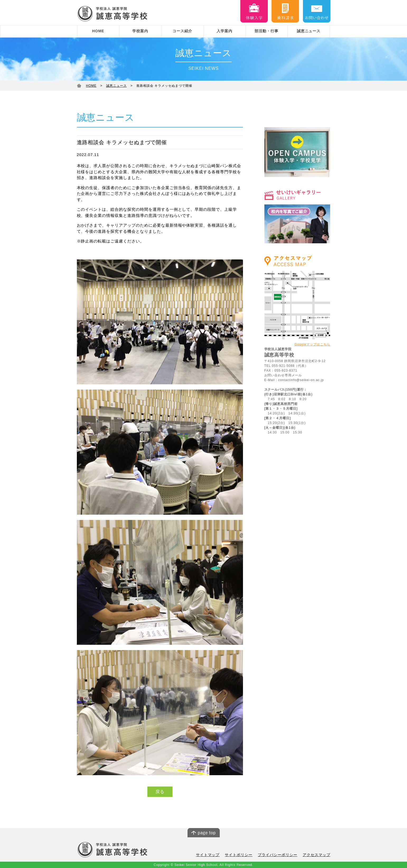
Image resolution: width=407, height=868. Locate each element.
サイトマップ (215, 855)
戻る (160, 791)
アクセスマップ (317, 855)
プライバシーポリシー (280, 855)
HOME (98, 31)
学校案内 (140, 31)
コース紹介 (182, 31)
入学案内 (224, 31)
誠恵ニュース (309, 31)
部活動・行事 (266, 31)
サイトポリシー (244, 855)
